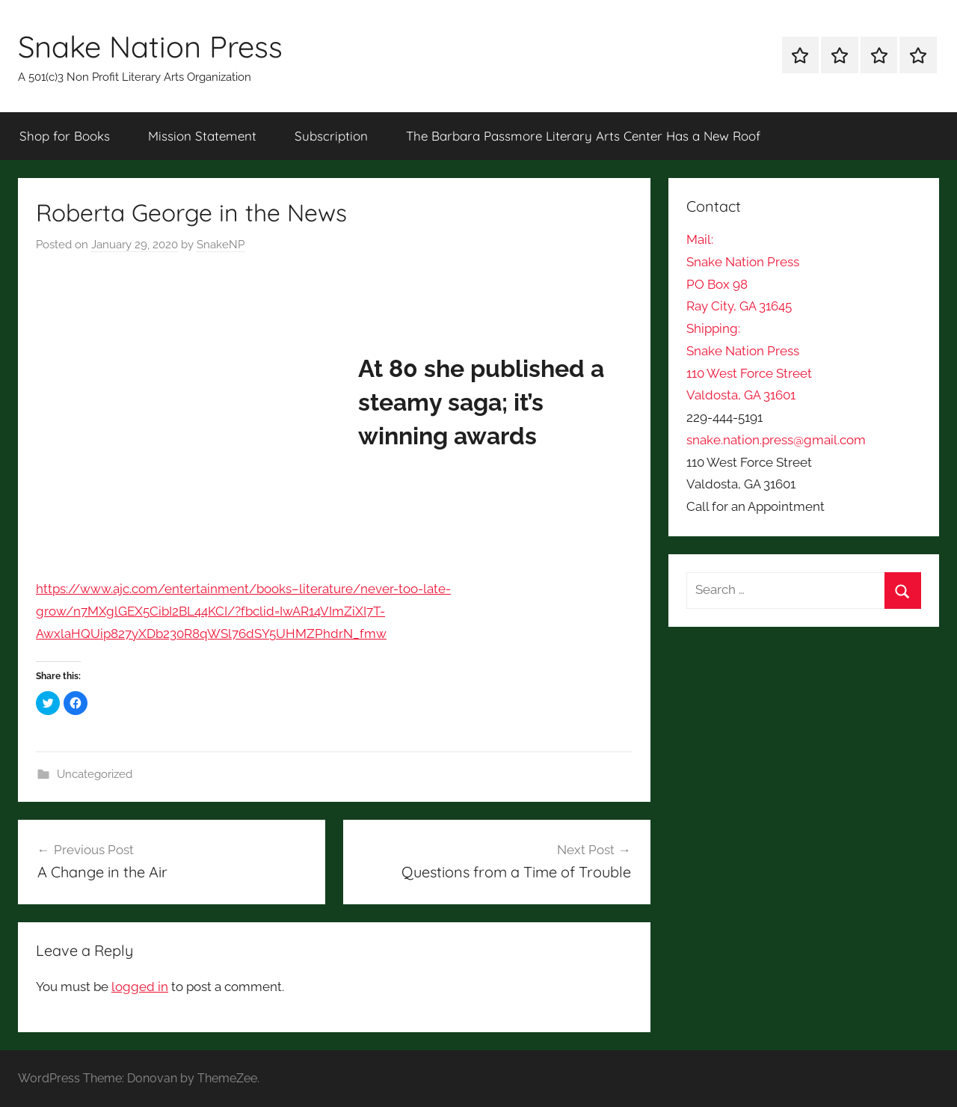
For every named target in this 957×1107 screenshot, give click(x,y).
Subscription (331, 136)
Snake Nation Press (150, 46)
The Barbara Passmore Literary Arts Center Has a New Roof (583, 136)
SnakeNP (220, 244)
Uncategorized (94, 774)
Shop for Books (64, 136)
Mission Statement (202, 136)
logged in (139, 986)
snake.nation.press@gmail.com (776, 439)
